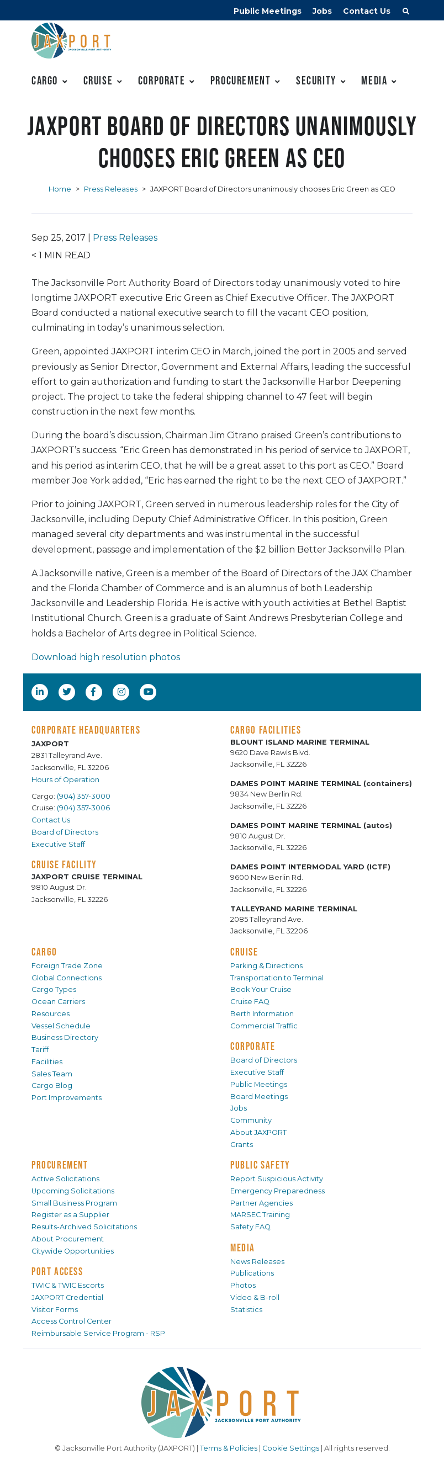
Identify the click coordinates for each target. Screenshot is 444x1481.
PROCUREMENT (59, 1165)
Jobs (322, 11)
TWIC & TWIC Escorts (67, 1285)
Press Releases (111, 189)
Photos (243, 1285)
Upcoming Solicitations (72, 1191)
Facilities (46, 1062)
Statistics (246, 1309)
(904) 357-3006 (83, 808)
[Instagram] (123, 691)
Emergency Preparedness (277, 1191)
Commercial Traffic (264, 1026)
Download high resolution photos (105, 657)
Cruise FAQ (249, 1001)
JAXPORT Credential (67, 1297)
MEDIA (242, 1247)
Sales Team (51, 1074)
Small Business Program (74, 1203)
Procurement (240, 80)
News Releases (257, 1261)
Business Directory (64, 1037)
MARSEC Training (260, 1215)
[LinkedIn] (41, 691)
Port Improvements (66, 1098)
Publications (252, 1273)
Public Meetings (268, 11)
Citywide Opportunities (72, 1251)
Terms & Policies (228, 1448)
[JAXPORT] (222, 1402)
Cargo (44, 80)
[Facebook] (93, 691)
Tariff (40, 1049)
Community (251, 1120)
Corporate (161, 80)
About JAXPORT (258, 1132)
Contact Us (366, 11)
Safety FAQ (250, 1227)
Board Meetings (259, 1096)
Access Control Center (71, 1321)
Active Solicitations (65, 1179)
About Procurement (67, 1239)
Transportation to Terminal (277, 978)
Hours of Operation (65, 780)
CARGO (44, 952)
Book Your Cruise (261, 989)
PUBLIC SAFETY (260, 1165)
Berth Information (262, 1014)
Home (60, 189)
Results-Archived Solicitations (84, 1227)
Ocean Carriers (58, 1001)
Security (316, 80)
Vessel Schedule (61, 1026)
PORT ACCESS (57, 1271)
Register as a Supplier (70, 1215)
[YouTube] (150, 691)
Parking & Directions (266, 966)
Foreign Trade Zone (67, 966)
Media (374, 80)
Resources (50, 1014)
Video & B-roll (254, 1297)
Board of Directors (64, 832)
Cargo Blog (51, 1085)
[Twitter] (67, 691)
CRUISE (244, 952)
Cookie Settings (290, 1448)
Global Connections (66, 978)
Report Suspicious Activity (276, 1179)
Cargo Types (53, 989)
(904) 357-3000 (83, 796)
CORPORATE (252, 1046)
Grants (241, 1144)
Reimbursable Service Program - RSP (98, 1333)
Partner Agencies (261, 1203)
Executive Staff (58, 844)
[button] (406, 12)
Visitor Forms (54, 1309)
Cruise (98, 80)
